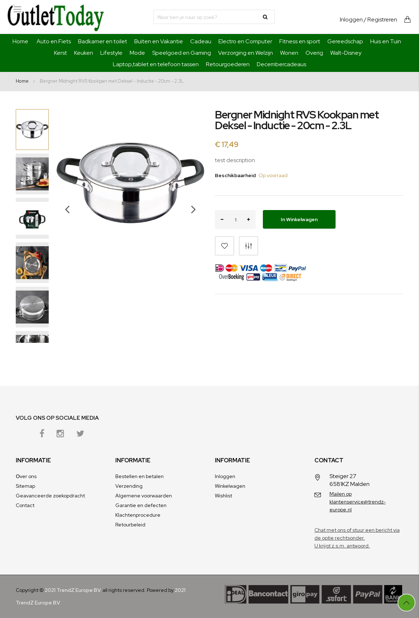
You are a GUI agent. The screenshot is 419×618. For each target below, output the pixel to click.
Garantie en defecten (141, 505)
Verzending (129, 486)
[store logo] (55, 17)
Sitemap (25, 486)
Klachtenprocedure (137, 515)
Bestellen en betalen (139, 476)
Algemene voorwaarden (143, 495)
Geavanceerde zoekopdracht (50, 495)
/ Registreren (380, 19)
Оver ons (26, 476)
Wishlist (223, 495)
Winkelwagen (230, 486)
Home (20, 41)
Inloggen (351, 19)
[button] (63, 226)
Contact (25, 505)
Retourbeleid (130, 524)
